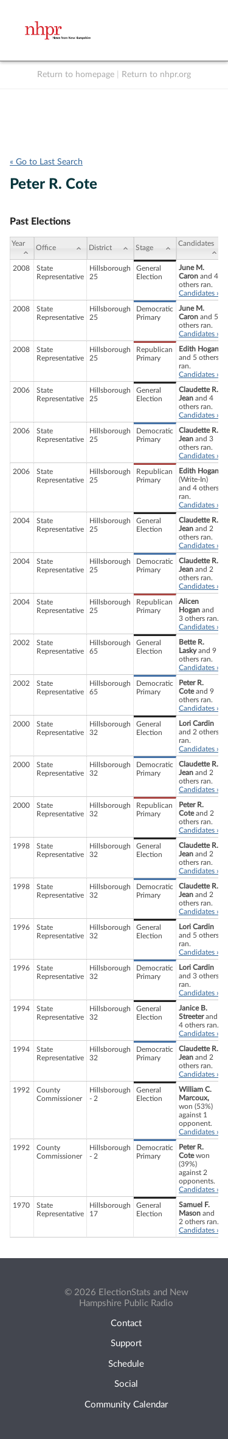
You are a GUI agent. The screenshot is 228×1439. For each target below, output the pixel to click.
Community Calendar (126, 1404)
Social (126, 1384)
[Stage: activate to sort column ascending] (155, 248)
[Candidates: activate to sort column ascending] (199, 248)
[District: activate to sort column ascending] (110, 248)
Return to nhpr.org (156, 74)
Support (126, 1343)
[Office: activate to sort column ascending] (60, 248)
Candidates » (199, 293)
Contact (126, 1323)
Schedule (126, 1364)
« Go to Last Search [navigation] (46, 162)
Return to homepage (75, 74)
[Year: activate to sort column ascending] (22, 248)
